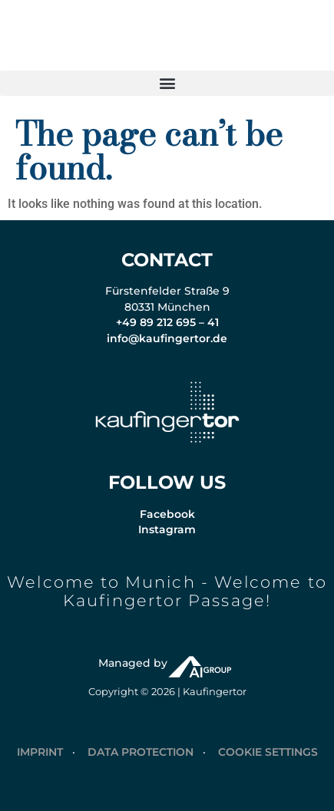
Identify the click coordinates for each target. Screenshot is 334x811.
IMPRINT (40, 752)
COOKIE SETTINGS (268, 752)
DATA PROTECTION (140, 752)
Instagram (167, 529)
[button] (167, 83)
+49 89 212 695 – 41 (167, 322)
